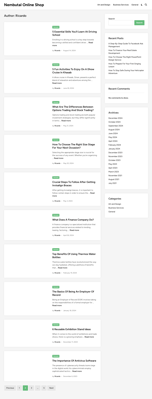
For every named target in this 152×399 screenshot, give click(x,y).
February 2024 (114, 145)
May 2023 (112, 164)
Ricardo (57, 51)
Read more (57, 83)
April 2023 (112, 168)
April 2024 (112, 141)
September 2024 (115, 126)
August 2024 (114, 129)
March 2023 (113, 172)
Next (51, 388)
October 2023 (114, 160)
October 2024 (114, 122)
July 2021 (112, 183)
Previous (10, 388)
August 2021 (113, 179)
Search (111, 19)
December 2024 (115, 118)
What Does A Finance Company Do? (73, 219)
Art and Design (103, 5)
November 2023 (115, 156)
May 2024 (112, 137)
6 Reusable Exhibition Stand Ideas (71, 329)
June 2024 (113, 133)
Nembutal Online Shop (24, 5)
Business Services (121, 5)
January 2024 (114, 149)
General (134, 5)
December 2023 (115, 152)
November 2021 (115, 175)
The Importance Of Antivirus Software (74, 360)
